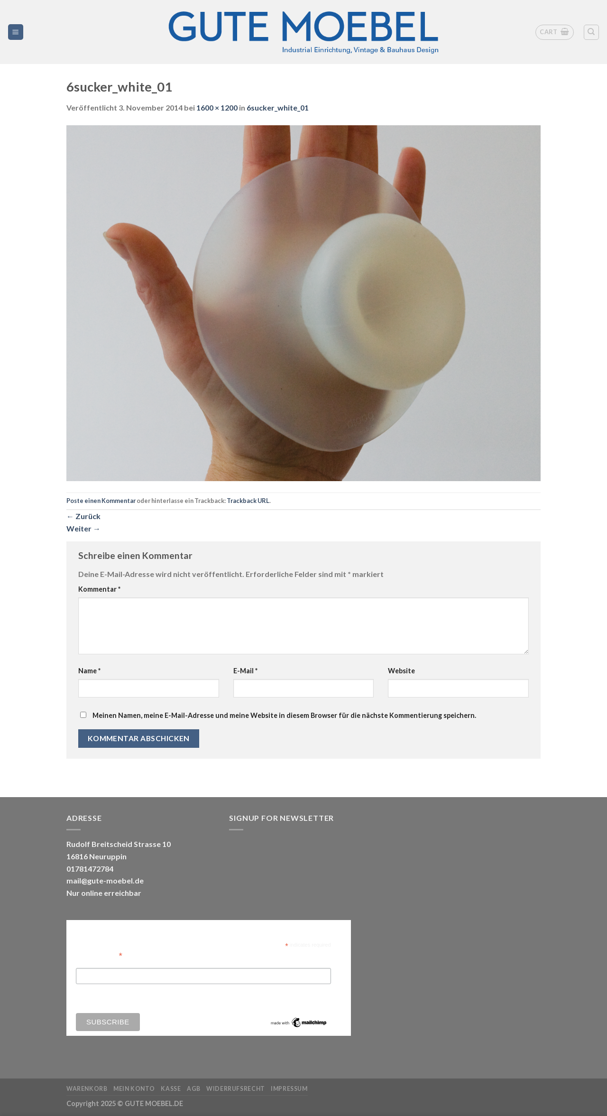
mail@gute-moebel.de (105, 880)
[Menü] (16, 32)
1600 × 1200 (217, 107)
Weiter (83, 528)
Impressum (289, 1088)
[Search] (591, 32)
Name (89, 671)
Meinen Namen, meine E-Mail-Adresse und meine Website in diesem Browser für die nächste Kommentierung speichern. (284, 715)
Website (401, 671)
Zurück (83, 516)
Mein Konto (134, 1088)
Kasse (171, 1088)
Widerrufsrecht (235, 1088)
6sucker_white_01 (278, 107)
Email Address (99, 955)
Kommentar (99, 589)
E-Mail (245, 671)
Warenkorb (87, 1088)
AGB (194, 1088)
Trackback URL (248, 500)
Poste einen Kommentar (101, 500)
